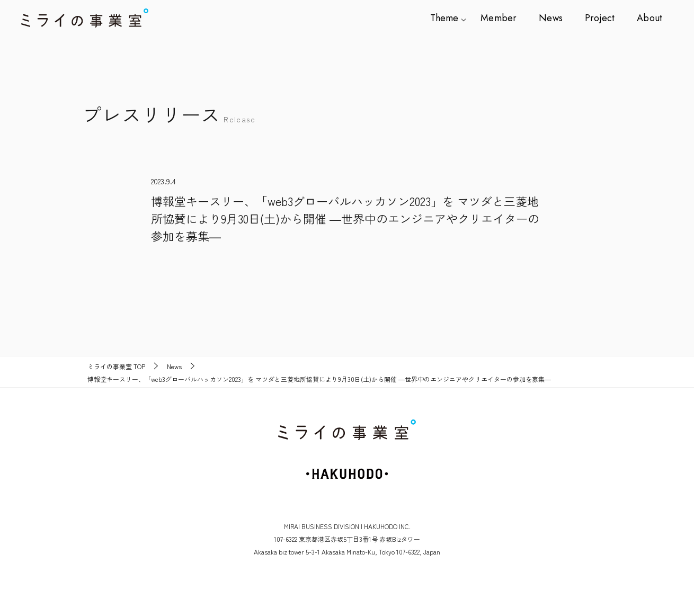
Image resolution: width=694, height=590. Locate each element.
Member (503, 18)
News (554, 18)
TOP (116, 366)
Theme (451, 18)
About (649, 18)
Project (601, 18)
